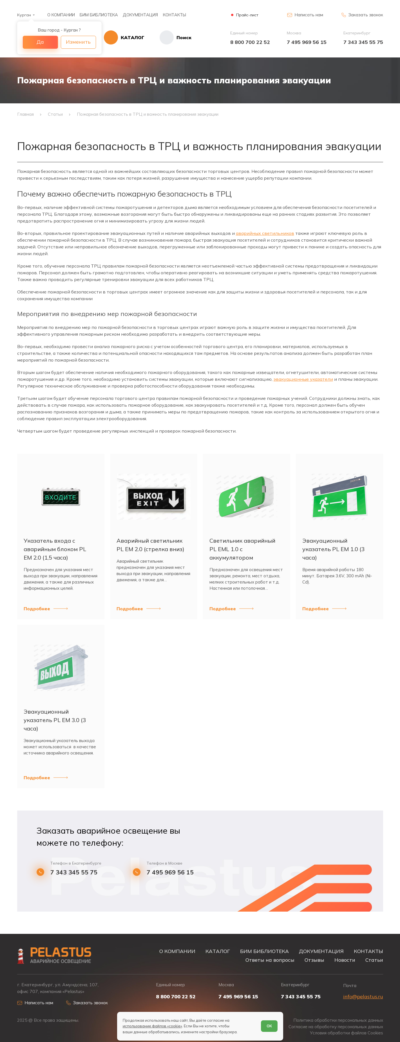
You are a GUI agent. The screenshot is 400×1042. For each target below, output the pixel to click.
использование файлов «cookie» (152, 1026)
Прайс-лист (247, 15)
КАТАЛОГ (217, 951)
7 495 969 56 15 (307, 42)
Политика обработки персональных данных (338, 1020)
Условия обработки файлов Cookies (346, 1033)
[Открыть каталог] (124, 37)
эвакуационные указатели (303, 379)
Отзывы (314, 960)
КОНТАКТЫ (174, 14)
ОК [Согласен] (269, 1026)
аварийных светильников (265, 233)
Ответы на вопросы (269, 960)
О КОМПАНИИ (61, 14)
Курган (24, 14)
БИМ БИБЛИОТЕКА (99, 14)
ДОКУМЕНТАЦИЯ (140, 14)
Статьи (374, 960)
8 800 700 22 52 (250, 42)
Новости (344, 960)
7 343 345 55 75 (363, 42)
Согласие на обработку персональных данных (336, 1026)
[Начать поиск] (167, 37)
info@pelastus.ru (363, 996)
